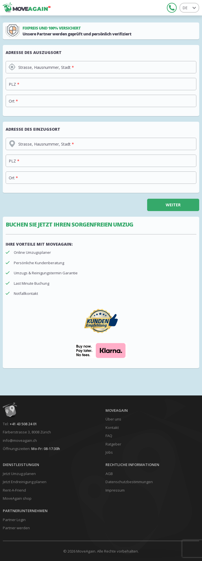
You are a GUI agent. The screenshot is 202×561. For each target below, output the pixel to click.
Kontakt (112, 427)
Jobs (109, 452)
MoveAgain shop (17, 498)
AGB (109, 473)
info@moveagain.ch (20, 440)
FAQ (109, 435)
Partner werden (16, 527)
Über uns (113, 419)
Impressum (115, 490)
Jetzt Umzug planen (19, 473)
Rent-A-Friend (14, 490)
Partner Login (14, 519)
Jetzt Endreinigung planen (24, 481)
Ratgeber (113, 444)
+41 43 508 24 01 (23, 423)
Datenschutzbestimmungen (129, 481)
